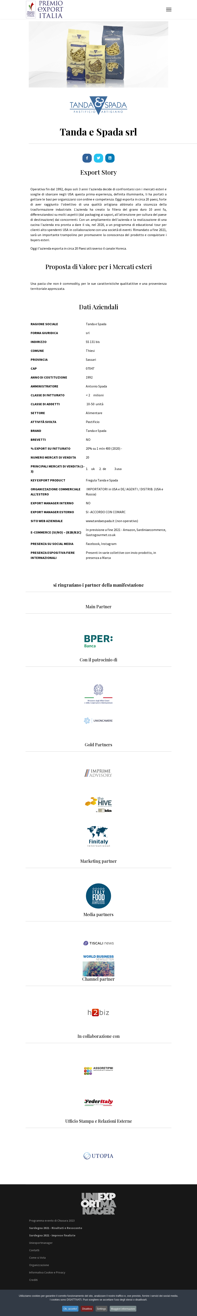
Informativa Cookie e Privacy (47, 1272)
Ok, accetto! (68, 1309)
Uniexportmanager (41, 1243)
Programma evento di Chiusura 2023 (52, 1220)
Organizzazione (39, 1265)
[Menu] (168, 9)
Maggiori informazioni (125, 1309)
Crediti (33, 1280)
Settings (102, 1309)
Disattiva (87, 1309)
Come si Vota (37, 1257)
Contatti (34, 1250)
